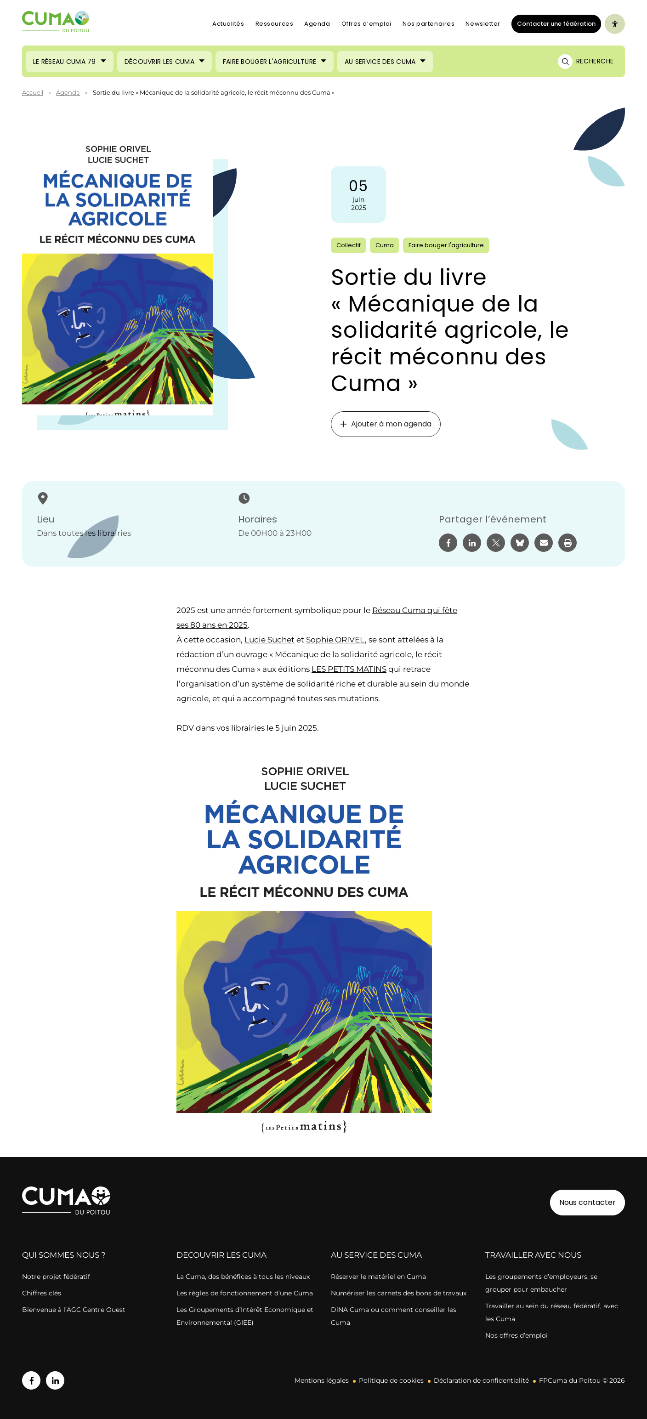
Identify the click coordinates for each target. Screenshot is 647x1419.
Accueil (32, 92)
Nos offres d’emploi (516, 1335)
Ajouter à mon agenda (385, 424)
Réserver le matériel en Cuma (378, 1276)
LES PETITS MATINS (349, 669)
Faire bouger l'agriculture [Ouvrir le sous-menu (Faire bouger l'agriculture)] (269, 61)
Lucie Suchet (269, 639)
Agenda (317, 23)
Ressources (274, 23)
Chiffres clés (41, 1293)
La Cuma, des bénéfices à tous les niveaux (243, 1276)
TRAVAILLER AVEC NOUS (533, 1255)
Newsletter (482, 23)
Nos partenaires (428, 23)
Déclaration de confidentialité (481, 1380)
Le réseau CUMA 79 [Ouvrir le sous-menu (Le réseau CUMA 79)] (64, 61)
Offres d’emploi (366, 23)
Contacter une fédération (553, 23)
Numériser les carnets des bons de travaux (398, 1293)
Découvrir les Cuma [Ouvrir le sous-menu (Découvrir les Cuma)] (159, 61)
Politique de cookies (391, 1380)
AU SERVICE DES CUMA (376, 1255)
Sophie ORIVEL (335, 639)
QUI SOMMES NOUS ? (64, 1255)
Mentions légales (322, 1380)
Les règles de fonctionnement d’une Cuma (244, 1293)
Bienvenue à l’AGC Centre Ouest (73, 1309)
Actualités (228, 23)
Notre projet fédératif (56, 1276)
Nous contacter (587, 1202)
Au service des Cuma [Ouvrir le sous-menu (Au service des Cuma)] (380, 61)
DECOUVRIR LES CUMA (221, 1255)
